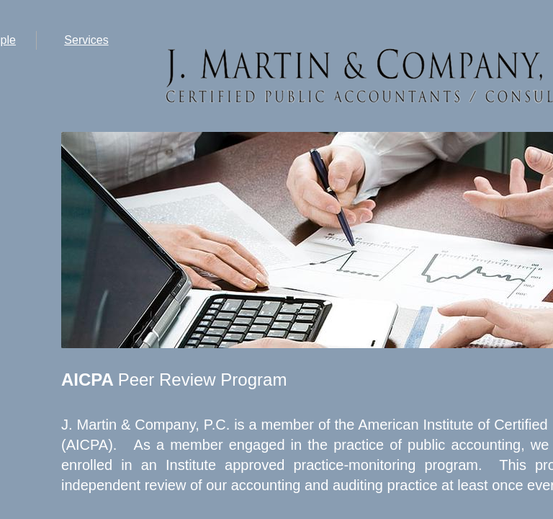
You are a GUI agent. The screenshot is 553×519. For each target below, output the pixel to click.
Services (86, 40)
